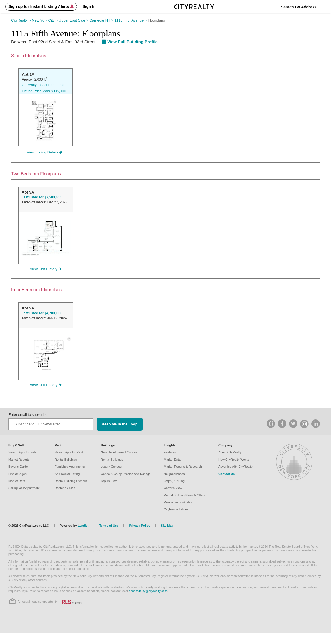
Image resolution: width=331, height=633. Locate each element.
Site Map (167, 525)
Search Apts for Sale (22, 452)
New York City (45, 20)
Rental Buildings (66, 459)
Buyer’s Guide (18, 466)
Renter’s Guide (65, 488)
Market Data (16, 481)
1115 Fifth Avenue (131, 20)
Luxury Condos (111, 466)
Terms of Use (108, 525)
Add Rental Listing (67, 474)
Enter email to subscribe (27, 414)
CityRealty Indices (176, 509)
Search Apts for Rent (69, 452)
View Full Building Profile (130, 41)
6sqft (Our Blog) (175, 481)
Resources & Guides (178, 502)
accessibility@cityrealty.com (148, 591)
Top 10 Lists (109, 481)
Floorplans (156, 20)
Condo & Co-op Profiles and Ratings (125, 474)
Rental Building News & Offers (184, 495)
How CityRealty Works (233, 459)
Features (170, 452)
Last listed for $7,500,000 (41, 197)
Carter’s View (173, 488)
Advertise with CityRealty (235, 466)
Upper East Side (74, 20)
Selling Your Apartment (23, 488)
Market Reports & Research (183, 466)
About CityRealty (229, 452)
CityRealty (21, 20)
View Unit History (45, 269)
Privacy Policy (139, 525)
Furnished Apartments (70, 466)
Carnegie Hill (101, 20)
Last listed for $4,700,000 (41, 313)
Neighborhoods (174, 474)
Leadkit (83, 525)
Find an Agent (17, 474)
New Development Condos (119, 452)
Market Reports (18, 459)
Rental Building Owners (71, 481)
